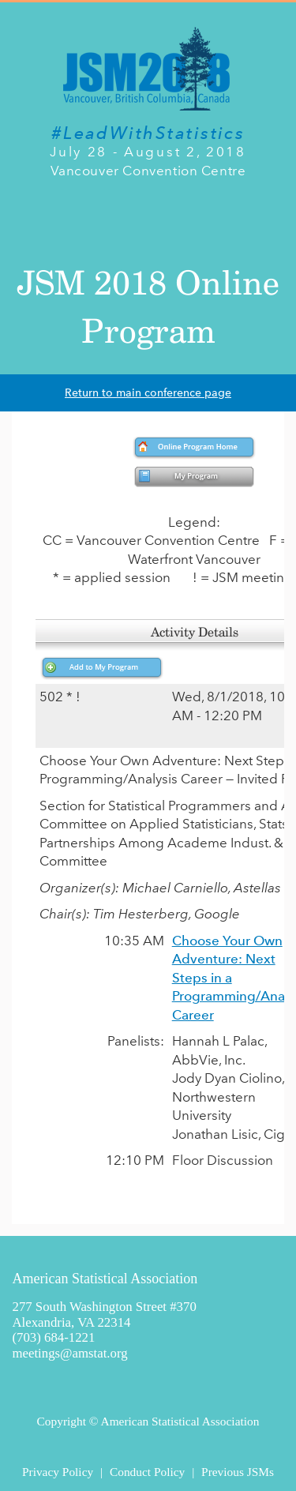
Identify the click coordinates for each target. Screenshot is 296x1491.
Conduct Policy (147, 1471)
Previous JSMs (237, 1471)
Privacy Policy (57, 1471)
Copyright (61, 1421)
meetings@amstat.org (70, 1353)
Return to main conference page (148, 393)
